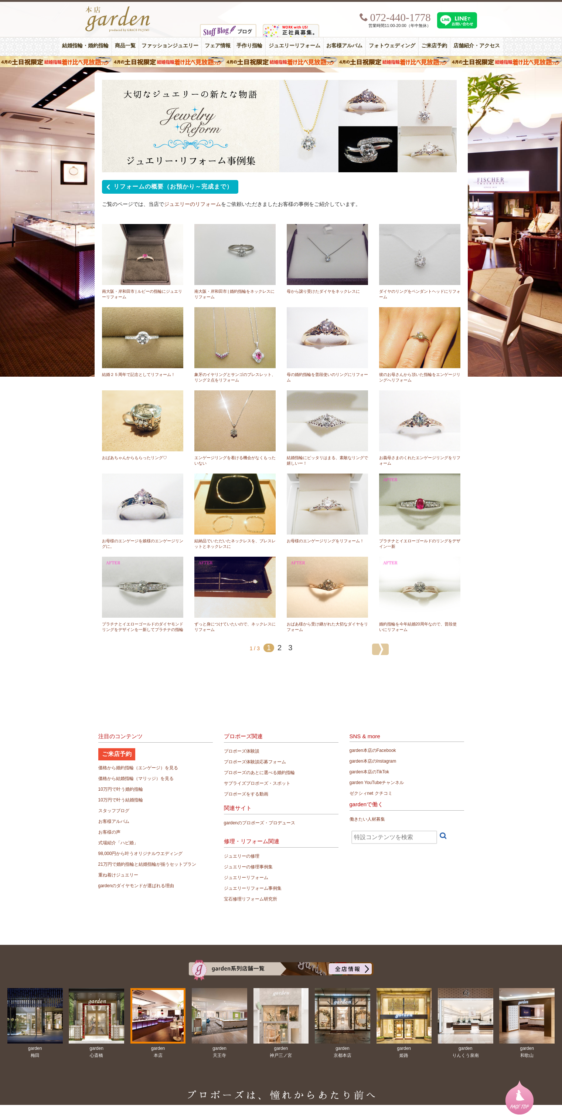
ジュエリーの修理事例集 (248, 866)
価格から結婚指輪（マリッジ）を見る (136, 778)
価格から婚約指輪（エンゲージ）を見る (138, 767)
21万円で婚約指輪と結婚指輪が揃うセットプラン (147, 864)
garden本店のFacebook (373, 750)
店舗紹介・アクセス (476, 45)
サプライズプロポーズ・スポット (257, 783)
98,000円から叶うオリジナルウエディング (140, 853)
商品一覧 (125, 45)
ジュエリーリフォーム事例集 (253, 888)
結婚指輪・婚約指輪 (85, 45)
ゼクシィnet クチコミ (371, 793)
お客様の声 (109, 832)
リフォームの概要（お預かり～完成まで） (168, 187)
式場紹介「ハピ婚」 (118, 842)
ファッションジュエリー (170, 45)
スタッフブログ (113, 810)
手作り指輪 (249, 45)
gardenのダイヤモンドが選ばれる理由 (136, 885)
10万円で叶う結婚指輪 (120, 800)
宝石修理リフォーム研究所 (250, 899)
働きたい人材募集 (367, 819)
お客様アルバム (344, 45)
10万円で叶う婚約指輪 (120, 789)
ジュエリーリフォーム (294, 45)
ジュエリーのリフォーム (192, 204)
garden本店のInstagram (373, 761)
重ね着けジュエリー (118, 875)
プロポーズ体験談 (241, 751)
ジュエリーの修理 (241, 856)
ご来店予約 (434, 45)
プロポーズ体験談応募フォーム (255, 761)
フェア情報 (218, 45)
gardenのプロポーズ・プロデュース (259, 822)
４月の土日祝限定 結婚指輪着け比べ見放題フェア (281, 61)
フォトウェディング (392, 45)
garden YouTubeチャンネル (377, 782)
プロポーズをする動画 (246, 794)
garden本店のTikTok (369, 771)
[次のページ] (380, 649)
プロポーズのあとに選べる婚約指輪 (259, 772)
